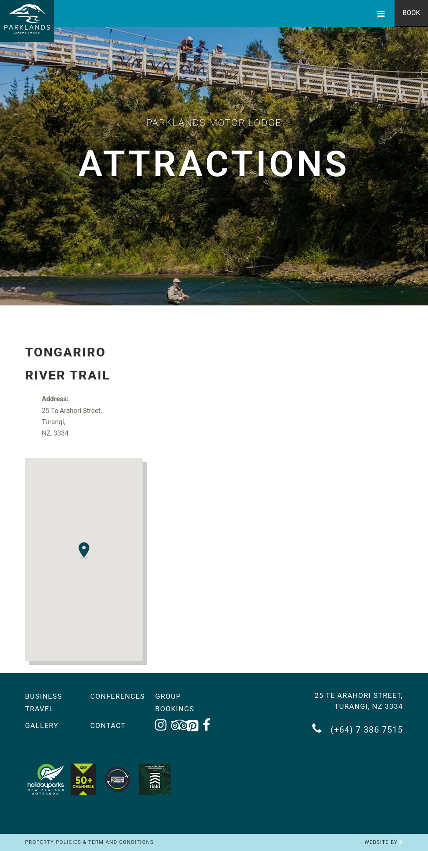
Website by (383, 842)
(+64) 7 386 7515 (357, 728)
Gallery (42, 725)
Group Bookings (174, 702)
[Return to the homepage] (27, 21)
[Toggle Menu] (381, 13)
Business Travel (43, 702)
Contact (108, 725)
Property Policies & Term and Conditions (89, 842)
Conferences (116, 696)
